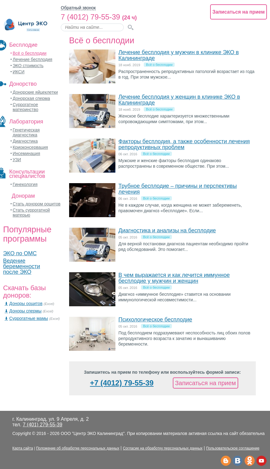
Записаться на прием (238, 12)
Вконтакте (237, 461)
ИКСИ (18, 71)
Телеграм (225, 461)
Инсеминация (26, 153)
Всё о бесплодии (30, 53)
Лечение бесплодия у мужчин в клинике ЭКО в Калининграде (178, 55)
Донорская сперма (31, 98)
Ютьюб (261, 461)
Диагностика (25, 141)
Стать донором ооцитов (36, 203)
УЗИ (17, 159)
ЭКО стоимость (28, 65)
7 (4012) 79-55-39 (90, 17)
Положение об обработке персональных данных (77, 448)
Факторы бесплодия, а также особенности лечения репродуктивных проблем (184, 144)
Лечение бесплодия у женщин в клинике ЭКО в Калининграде (179, 100)
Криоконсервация (30, 147)
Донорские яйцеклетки (35, 92)
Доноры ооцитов (26, 303)
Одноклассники (249, 461)
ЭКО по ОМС (20, 253)
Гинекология (25, 184)
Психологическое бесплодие (155, 319)
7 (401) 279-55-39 (42, 424)
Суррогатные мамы (28, 318)
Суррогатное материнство (25, 107)
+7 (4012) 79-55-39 (122, 383)
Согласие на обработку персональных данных (162, 448)
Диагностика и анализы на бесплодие (167, 230)
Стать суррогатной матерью (31, 212)
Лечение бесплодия (32, 59)
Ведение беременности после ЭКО (21, 266)
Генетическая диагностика (26, 132)
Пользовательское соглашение (233, 448)
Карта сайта (22, 448)
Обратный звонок (78, 8)
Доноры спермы (25, 310)
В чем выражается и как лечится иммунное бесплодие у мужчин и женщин (174, 278)
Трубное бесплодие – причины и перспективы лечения (177, 189)
